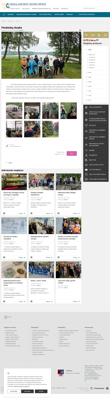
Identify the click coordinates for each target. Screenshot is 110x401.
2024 (89, 77)
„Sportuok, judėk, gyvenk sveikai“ (66, 282)
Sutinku (41, 391)
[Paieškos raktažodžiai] (95, 8)
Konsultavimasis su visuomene (94, 337)
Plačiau (21, 213)
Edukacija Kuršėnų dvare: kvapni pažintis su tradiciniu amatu (13, 283)
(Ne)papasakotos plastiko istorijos (40, 238)
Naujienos (11, 21)
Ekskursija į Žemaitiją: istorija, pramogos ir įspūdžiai (14, 194)
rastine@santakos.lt (92, 374)
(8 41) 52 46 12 (90, 370)
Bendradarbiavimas (11, 343)
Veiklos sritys (15, 8)
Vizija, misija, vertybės (11, 335)
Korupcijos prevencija (92, 343)
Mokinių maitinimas (37, 337)
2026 (89, 49)
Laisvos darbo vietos (94, 165)
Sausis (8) (91, 67)
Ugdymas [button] (11, 14)
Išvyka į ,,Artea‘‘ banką (38, 281)
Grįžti (10, 163)
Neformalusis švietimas (38, 332)
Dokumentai (91, 155)
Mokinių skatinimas (64, 345)
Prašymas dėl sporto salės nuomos (94, 144)
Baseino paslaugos (37, 343)
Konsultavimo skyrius (38, 341)
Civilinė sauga (89, 345)
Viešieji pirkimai (63, 339)
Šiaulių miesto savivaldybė (73, 373)
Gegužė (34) (92, 57)
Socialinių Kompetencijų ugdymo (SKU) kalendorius (96, 119)
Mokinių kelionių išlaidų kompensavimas (43, 350)
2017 (89, 100)
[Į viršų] (107, 388)
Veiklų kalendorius (93, 107)
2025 (89, 72)
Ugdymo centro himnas (12, 339)
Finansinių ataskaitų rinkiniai (66, 332)
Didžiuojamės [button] (59, 14)
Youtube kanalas (93, 170)
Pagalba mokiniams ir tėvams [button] (26, 14)
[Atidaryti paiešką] (106, 8)
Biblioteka (90, 160)
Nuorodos (88, 330)
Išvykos (18, 21)
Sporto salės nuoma (37, 345)
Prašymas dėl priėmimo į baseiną (95, 138)
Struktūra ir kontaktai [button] (87, 14)
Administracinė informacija (41, 8)
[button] (96, 4)
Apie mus (56, 8)
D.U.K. (7, 317)
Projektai (90, 125)
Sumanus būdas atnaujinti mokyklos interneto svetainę (82, 389)
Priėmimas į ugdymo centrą (13, 345)
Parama (89, 150)
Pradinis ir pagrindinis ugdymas (40, 330)
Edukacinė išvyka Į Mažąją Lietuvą (67, 194)
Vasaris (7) (92, 65)
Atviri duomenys (90, 350)
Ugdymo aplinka (10, 332)
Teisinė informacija (91, 348)
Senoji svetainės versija (95, 174)
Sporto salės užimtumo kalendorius (95, 113)
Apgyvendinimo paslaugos (39, 348)
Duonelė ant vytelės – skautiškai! (11, 238)
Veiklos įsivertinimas (64, 343)
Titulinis (3, 21)
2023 (89, 82)
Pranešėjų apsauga (91, 341)
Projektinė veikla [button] (45, 14)
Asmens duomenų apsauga (93, 335)
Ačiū (71, 153)
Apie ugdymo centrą (11, 330)
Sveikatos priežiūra (37, 352)
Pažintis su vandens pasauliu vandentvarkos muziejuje (68, 238)
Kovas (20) (92, 62)
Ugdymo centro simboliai (12, 337)
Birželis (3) (92, 54)
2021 (89, 91)
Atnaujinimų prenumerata (96, 179)
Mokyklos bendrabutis (38, 354)
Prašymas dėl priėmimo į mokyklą (95, 131)
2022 (89, 86)
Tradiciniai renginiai (11, 341)
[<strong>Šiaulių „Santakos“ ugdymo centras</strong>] (5, 5)
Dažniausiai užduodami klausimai (95, 339)
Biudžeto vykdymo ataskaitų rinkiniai (68, 330)
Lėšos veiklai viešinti (64, 335)
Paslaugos (26, 8)
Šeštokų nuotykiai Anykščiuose (37, 194)
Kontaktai (64, 8)
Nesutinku (27, 391)
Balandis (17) (92, 60)
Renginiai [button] (70, 14)
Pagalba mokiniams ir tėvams (40, 335)
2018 (89, 95)
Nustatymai (13, 391)
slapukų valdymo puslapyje (22, 386)
